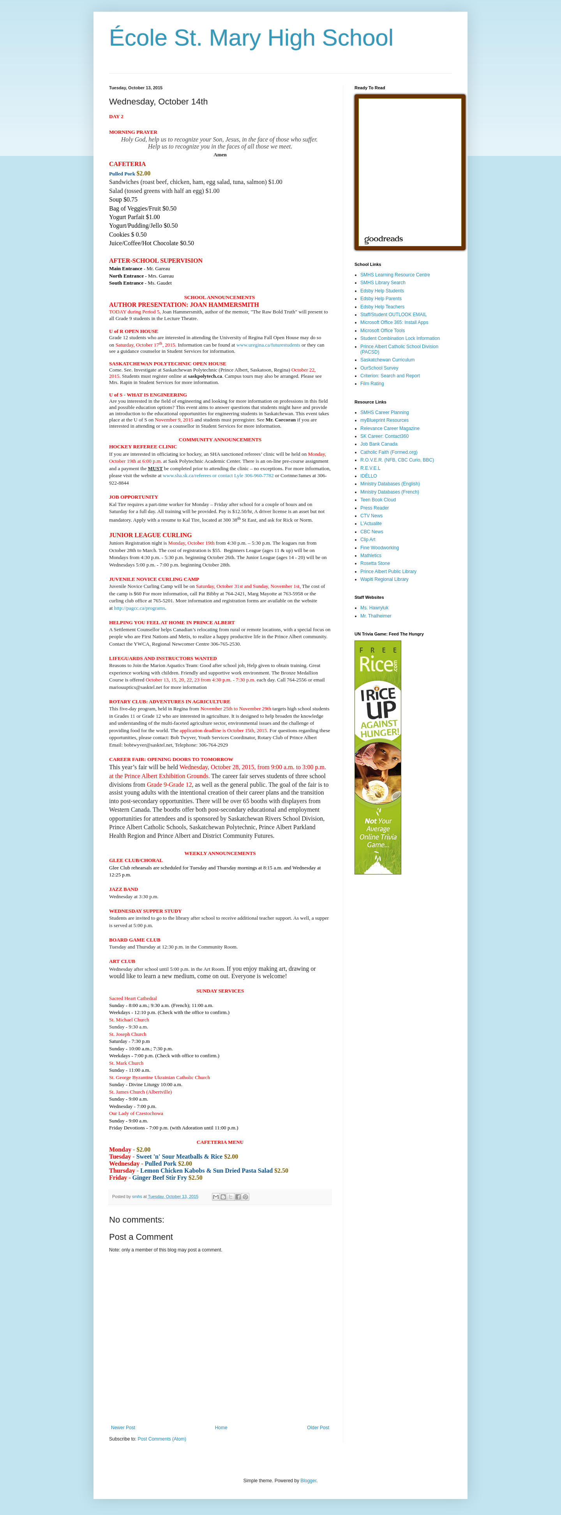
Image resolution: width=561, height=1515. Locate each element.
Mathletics (370, 555)
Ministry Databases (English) (390, 484)
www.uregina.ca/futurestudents (268, 345)
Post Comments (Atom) (162, 1439)
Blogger (308, 1480)
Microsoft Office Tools (382, 330)
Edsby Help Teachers (382, 307)
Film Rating (372, 383)
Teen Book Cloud (378, 500)
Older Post (318, 1427)
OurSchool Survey (379, 368)
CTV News (371, 516)
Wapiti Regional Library (384, 579)
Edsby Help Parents (381, 298)
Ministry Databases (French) (389, 492)
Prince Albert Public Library (388, 571)
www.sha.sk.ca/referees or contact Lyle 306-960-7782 (218, 475)
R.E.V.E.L (370, 468)
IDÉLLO (368, 476)
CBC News (371, 531)
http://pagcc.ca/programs (139, 608)
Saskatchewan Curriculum (387, 360)
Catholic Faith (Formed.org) (389, 452)
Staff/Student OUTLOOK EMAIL (393, 314)
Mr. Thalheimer (376, 616)
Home (221, 1427)
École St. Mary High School (251, 38)
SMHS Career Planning (384, 412)
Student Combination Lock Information (400, 338)
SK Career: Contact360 (384, 436)
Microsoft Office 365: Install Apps (394, 322)
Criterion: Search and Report (390, 376)
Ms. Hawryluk (374, 608)
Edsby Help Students (382, 291)
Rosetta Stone (375, 563)
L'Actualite (371, 523)
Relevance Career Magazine (390, 428)
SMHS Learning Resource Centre (395, 275)
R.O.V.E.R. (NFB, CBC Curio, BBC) (397, 460)
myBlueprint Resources (384, 420)
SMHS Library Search (383, 282)
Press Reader (374, 508)
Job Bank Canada (378, 444)
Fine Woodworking (379, 547)
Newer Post (123, 1427)
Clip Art (368, 539)
